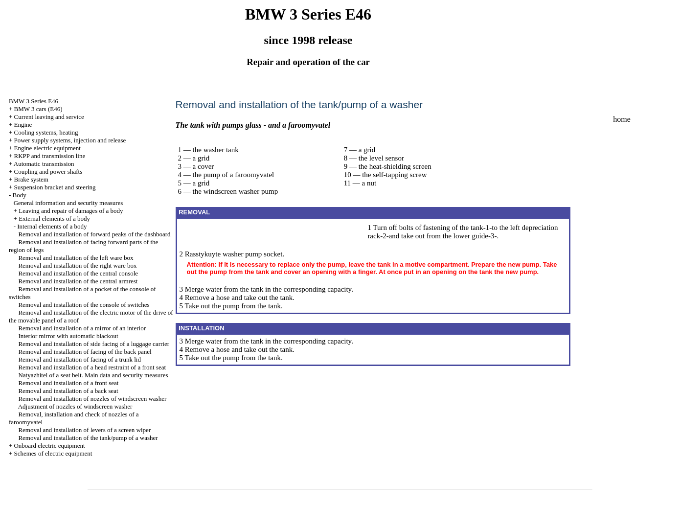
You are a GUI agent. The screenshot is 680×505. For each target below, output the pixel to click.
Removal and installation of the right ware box (77, 265)
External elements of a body (54, 218)
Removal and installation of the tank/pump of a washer (88, 437)
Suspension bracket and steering (54, 187)
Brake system (31, 179)
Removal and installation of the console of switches (83, 304)
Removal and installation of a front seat (68, 383)
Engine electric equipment (47, 148)
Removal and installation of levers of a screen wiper (84, 430)
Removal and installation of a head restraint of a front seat (92, 367)
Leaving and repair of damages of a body (71, 210)
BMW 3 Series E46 (33, 101)
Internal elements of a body (52, 226)
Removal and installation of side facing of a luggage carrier (93, 343)
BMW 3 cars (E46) (38, 109)
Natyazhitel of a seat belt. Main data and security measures (93, 375)
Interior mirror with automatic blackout (68, 336)
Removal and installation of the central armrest (77, 281)
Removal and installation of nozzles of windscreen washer (92, 398)
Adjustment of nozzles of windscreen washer (75, 406)
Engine (23, 124)
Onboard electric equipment (49, 445)
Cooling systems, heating (46, 132)
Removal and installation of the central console (78, 273)
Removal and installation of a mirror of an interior (82, 328)
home (622, 119)
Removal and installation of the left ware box (75, 257)
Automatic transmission (44, 163)
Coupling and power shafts (48, 171)
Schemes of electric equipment (53, 453)
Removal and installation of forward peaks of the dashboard (94, 234)
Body (19, 195)
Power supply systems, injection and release (70, 140)
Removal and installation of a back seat (68, 390)
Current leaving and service (49, 116)
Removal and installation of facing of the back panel (84, 351)
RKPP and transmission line (49, 156)
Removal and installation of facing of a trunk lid (79, 359)
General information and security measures (68, 203)
